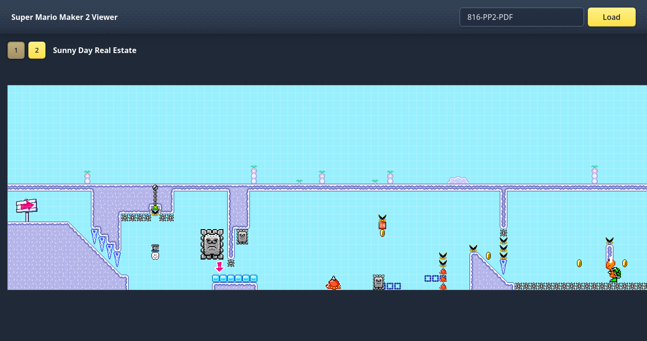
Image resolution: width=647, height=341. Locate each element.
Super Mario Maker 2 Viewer (64, 17)
